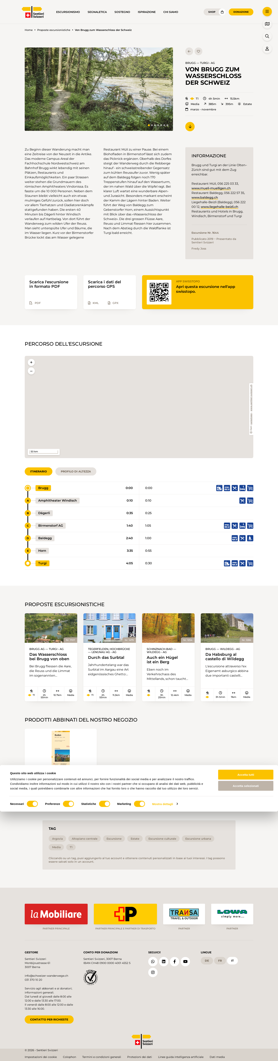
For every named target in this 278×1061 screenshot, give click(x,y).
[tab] (149, 125)
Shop (211, 11)
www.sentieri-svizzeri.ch (251, 398)
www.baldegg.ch (205, 197)
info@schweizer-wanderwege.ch (46, 975)
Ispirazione (147, 12)
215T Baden (41, 777)
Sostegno (122, 12)
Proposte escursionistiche (53, 30)
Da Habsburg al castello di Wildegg (226, 657)
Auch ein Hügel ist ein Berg (163, 660)
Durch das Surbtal (107, 657)
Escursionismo (68, 12)
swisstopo (251, 419)
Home (29, 30)
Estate (245, 104)
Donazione (241, 11)
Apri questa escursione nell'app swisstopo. (207, 289)
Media (192, 104)
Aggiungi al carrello (60, 795)
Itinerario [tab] (38, 471)
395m (227, 104)
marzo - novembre (200, 109)
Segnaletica (97, 12)
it (232, 960)
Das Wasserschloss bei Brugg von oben (51, 657)
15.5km (232, 98)
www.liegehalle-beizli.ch (219, 207)
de (207, 960)
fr (220, 960)
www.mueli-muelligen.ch (211, 188)
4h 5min (211, 98)
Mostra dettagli (162, 1053)
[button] (99, 89)
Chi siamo (170, 12)
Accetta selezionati (246, 1035)
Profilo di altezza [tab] (76, 471)
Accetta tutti (245, 1024)
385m (210, 104)
